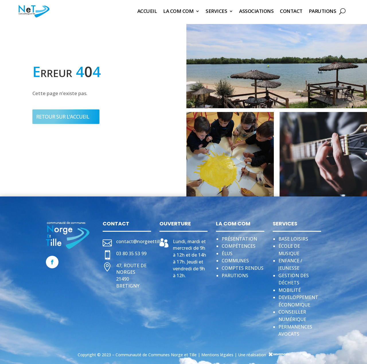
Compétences (238, 244)
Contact (291, 11)
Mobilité (289, 288)
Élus (227, 252)
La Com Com (178, 11)
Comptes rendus (242, 266)
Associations (256, 11)
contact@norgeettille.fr (141, 240)
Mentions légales (217, 353)
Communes (235, 259)
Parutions (322, 11)
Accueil (147, 11)
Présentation (239, 237)
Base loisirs (293, 237)
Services (216, 11)
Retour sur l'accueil (62, 114)
